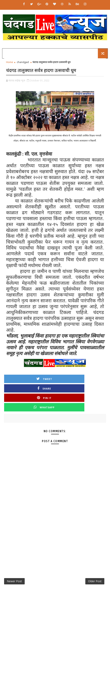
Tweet (29, 378)
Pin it (29, 387)
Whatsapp (80, 387)
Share (80, 378)
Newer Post (14, 563)
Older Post (95, 563)
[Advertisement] (55, 522)
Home (9, 62)
